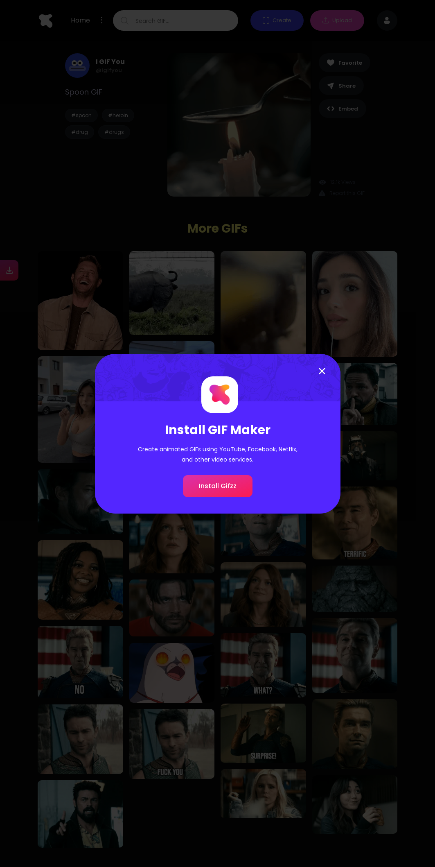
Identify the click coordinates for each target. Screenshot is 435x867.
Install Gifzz (218, 486)
